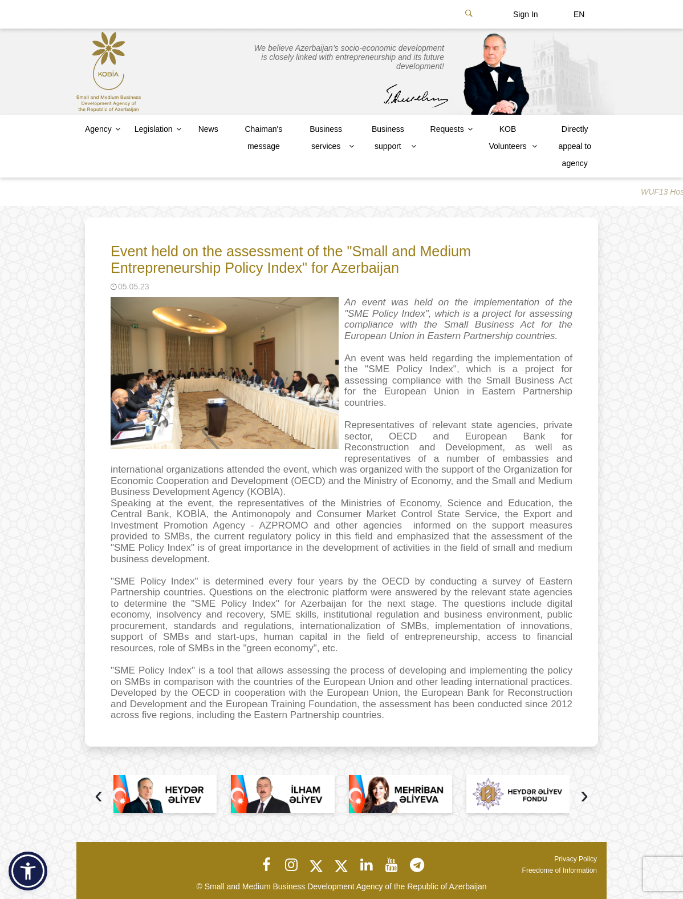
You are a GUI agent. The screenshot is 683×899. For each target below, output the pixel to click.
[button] (27, 871)
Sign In (525, 14)
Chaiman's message (263, 137)
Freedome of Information (559, 870)
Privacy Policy (575, 859)
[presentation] (98, 796)
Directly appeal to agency (574, 146)
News (208, 129)
